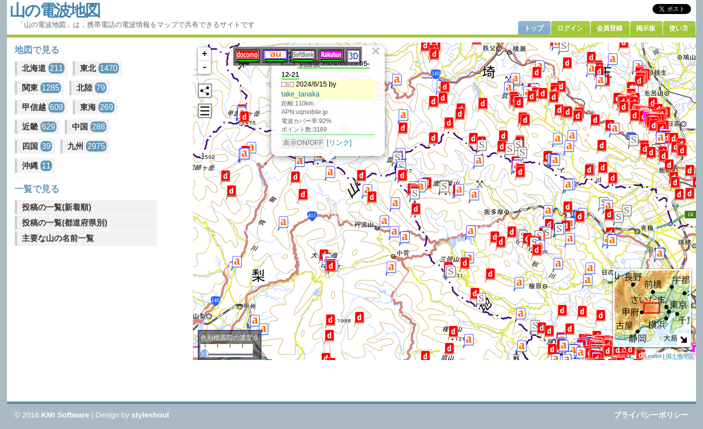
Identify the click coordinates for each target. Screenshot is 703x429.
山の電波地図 (54, 11)
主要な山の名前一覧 (58, 238)
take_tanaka (300, 94)
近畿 (39, 127)
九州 (86, 146)
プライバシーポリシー (651, 414)
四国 (37, 146)
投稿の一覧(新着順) (56, 207)
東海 (97, 107)
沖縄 (37, 165)
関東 (41, 87)
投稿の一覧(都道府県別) (64, 222)
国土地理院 (680, 356)
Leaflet (653, 356)
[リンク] (339, 142)
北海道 (43, 68)
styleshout (150, 414)
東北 (99, 68)
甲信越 (43, 107)
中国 (89, 127)
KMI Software (65, 414)
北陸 (91, 87)
